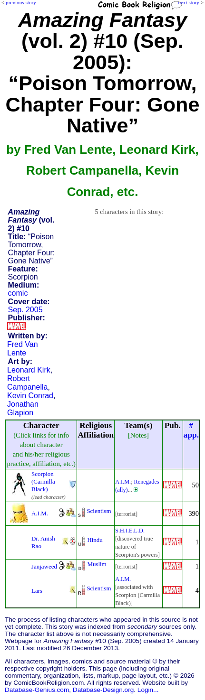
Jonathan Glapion (23, 408)
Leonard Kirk (28, 370)
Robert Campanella (27, 382)
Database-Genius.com (37, 689)
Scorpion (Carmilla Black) (43, 481)
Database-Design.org (103, 689)
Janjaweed (44, 566)
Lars (36, 590)
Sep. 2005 (25, 310)
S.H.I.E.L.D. (130, 530)
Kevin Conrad (30, 396)
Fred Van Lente (22, 348)
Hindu (94, 539)
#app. (191, 430)
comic (18, 293)
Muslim (96, 564)
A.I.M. (123, 481)
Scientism (99, 510)
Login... (148, 689)
